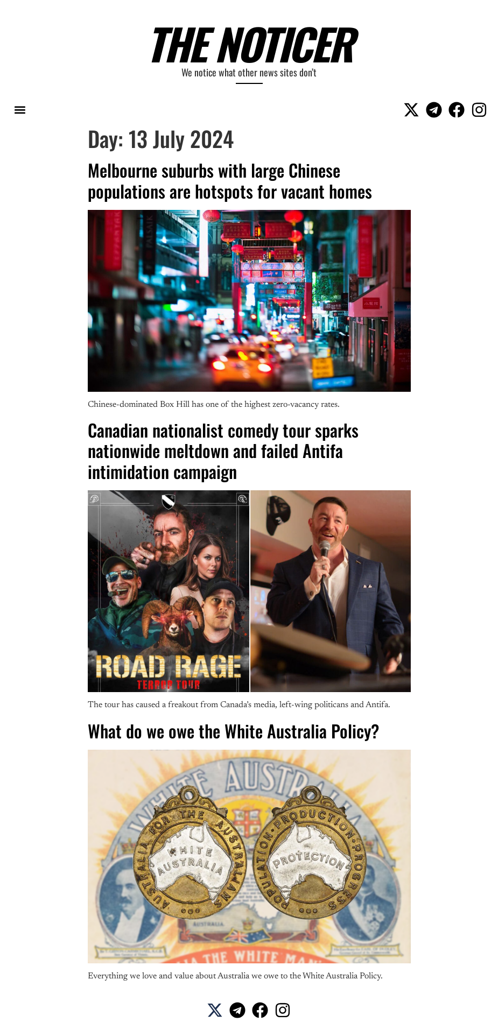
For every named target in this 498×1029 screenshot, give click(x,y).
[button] (20, 109)
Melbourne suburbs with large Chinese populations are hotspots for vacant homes (230, 180)
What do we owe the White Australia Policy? (233, 730)
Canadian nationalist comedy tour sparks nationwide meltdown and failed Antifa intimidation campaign (223, 450)
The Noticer (249, 43)
